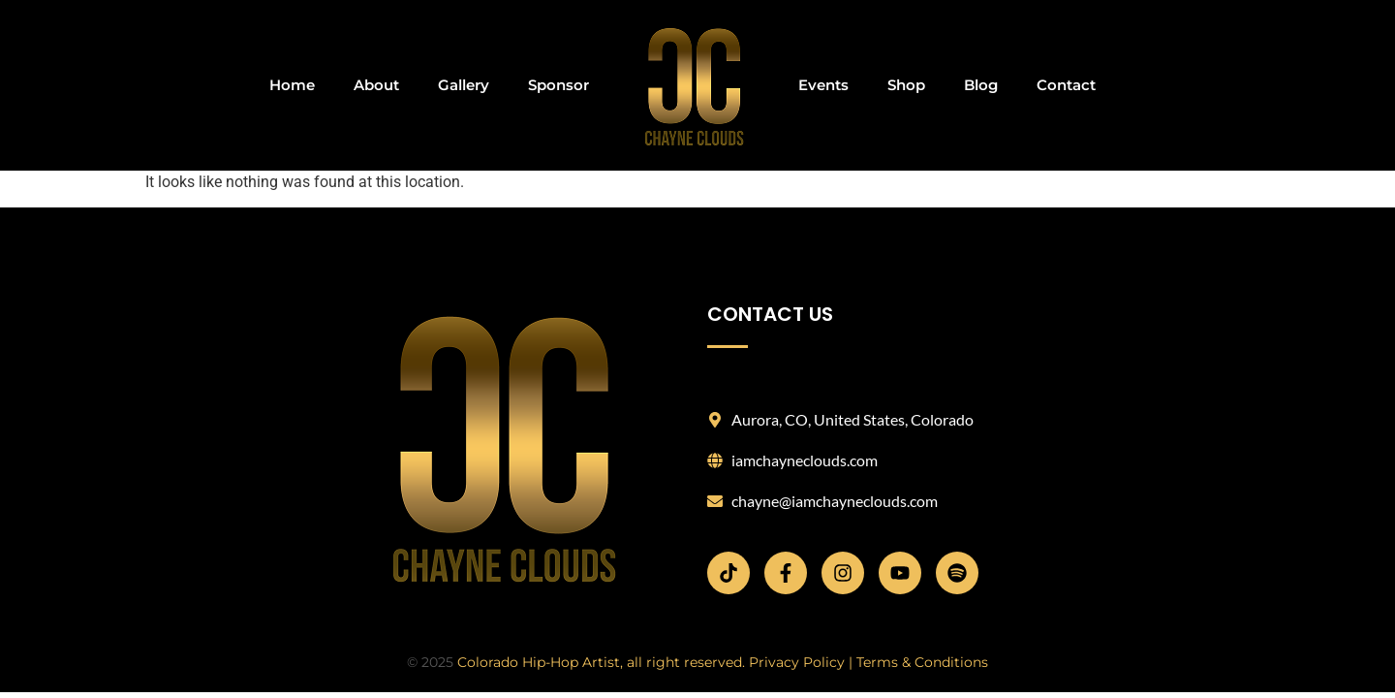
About (376, 85)
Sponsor (558, 85)
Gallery (463, 85)
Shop (906, 85)
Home (292, 85)
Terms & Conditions (922, 662)
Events (823, 85)
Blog (981, 85)
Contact (1066, 85)
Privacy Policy (797, 662)
